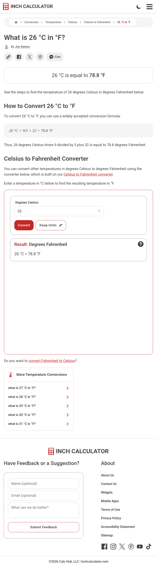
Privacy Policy (111, 518)
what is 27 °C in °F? (38, 388)
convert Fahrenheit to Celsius (52, 361)
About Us (107, 475)
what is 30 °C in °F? (38, 415)
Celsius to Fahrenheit (97, 22)
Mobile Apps (110, 501)
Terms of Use (110, 510)
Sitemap (107, 535)
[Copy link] (8, 56)
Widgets (107, 492)
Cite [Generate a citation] (55, 56)
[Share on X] (29, 56)
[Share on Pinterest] (40, 56)
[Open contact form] (141, 244)
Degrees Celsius (26, 202)
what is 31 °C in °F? (38, 424)
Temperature (53, 22)
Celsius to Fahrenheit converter (88, 174)
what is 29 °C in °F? (38, 406)
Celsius (72, 22)
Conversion (31, 22)
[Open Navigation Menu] (149, 6)
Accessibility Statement (118, 527)
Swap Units (50, 225)
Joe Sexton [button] (22, 46)
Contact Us (109, 484)
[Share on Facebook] (19, 56)
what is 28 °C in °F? (38, 397)
